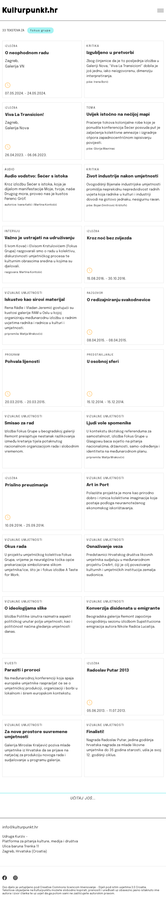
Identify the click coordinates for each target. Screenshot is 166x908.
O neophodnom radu (27, 53)
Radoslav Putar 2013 (108, 670)
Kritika (92, 46)
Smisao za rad (19, 423)
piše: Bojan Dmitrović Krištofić (106, 205)
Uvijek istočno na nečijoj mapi (118, 114)
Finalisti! (95, 732)
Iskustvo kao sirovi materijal (35, 300)
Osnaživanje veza (104, 547)
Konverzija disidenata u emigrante (123, 608)
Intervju (12, 231)
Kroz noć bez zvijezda (109, 238)
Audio (10, 169)
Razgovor (95, 293)
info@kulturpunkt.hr (20, 827)
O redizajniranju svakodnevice (118, 300)
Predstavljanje (100, 355)
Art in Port (97, 485)
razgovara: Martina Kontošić (23, 272)
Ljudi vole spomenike (108, 423)
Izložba (11, 46)
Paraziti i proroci (22, 670)
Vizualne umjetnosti (23, 293)
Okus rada (15, 547)
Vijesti (11, 663)
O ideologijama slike (26, 608)
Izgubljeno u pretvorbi (110, 53)
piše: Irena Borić (97, 82)
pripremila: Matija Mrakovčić (24, 334)
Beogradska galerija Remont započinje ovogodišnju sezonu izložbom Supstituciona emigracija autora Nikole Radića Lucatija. (123, 622)
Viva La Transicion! (24, 115)
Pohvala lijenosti (22, 362)
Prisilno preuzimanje (26, 485)
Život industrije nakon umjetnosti (122, 176)
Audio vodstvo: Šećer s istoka (36, 176)
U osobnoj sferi (103, 362)
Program (12, 355)
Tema (90, 108)
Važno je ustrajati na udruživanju (40, 238)
